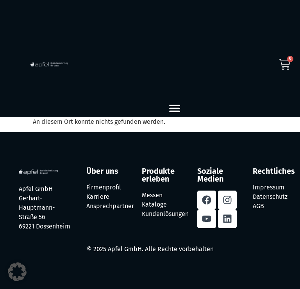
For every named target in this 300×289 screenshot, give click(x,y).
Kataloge (154, 204)
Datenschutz (270, 196)
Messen (152, 195)
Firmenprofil (103, 187)
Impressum (268, 187)
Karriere (97, 196)
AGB (258, 206)
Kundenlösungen (165, 214)
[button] (175, 108)
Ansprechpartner (110, 206)
